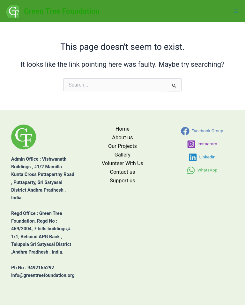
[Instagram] (202, 144)
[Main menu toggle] (236, 11)
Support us (122, 181)
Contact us (122, 172)
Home (122, 129)
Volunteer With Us (122, 163)
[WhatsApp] (201, 170)
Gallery (122, 155)
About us (122, 137)
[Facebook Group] (202, 131)
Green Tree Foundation (62, 11)
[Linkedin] (202, 157)
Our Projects (122, 146)
